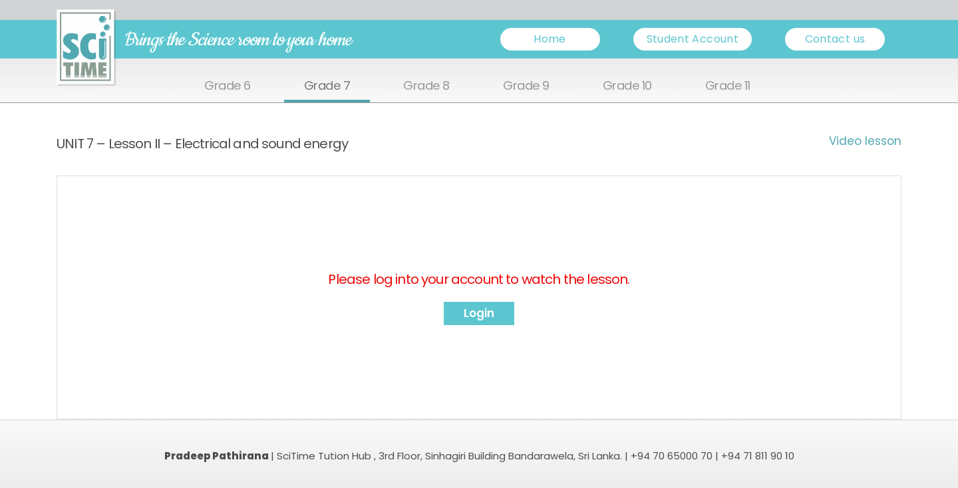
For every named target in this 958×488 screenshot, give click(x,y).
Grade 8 (426, 86)
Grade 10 (627, 86)
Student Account (692, 39)
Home (549, 39)
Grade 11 (727, 86)
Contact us (835, 39)
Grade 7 (327, 86)
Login (479, 313)
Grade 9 (526, 86)
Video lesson (865, 141)
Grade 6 (227, 86)
